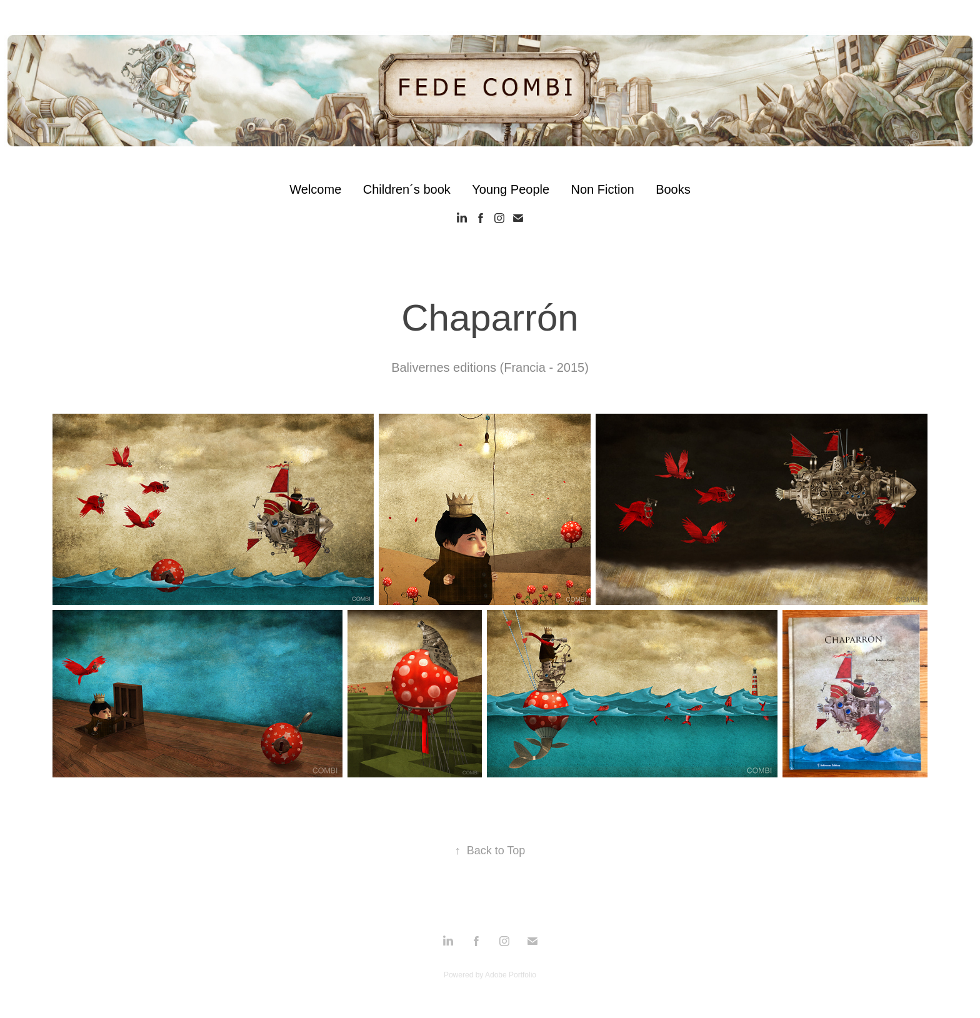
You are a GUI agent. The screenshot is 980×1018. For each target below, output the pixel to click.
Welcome (315, 189)
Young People (510, 189)
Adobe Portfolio (510, 975)
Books (673, 189)
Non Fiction (602, 189)
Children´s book (407, 189)
